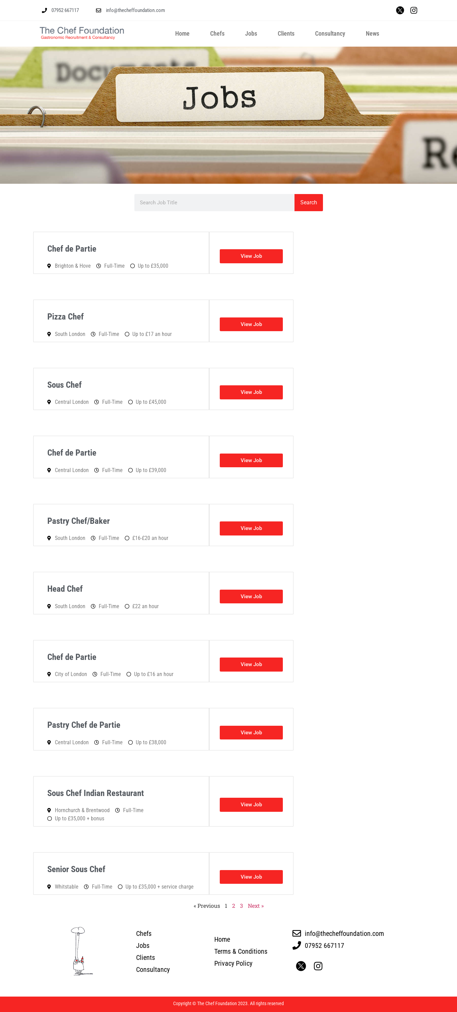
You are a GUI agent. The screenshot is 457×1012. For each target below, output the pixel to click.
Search (308, 202)
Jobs (251, 33)
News (372, 33)
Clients (286, 33)
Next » (256, 905)
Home (182, 33)
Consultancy (330, 33)
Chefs (217, 33)
